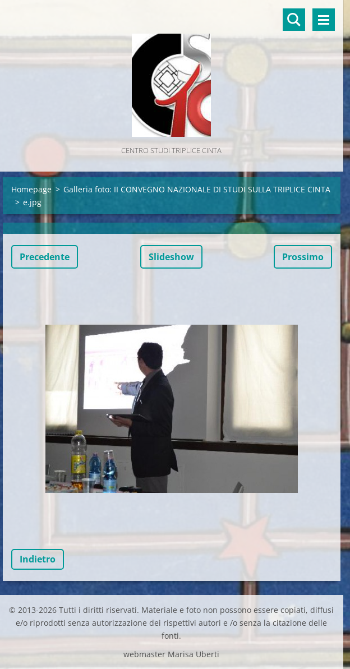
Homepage (31, 189)
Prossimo (303, 257)
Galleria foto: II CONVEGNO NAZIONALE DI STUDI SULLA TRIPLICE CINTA (196, 189)
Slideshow (171, 257)
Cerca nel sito (294, 19)
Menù (323, 19)
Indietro (38, 559)
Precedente (45, 257)
